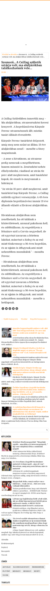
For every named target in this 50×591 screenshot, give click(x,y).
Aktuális (4, 540)
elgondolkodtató (21, 567)
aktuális (13, 54)
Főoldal (5, 54)
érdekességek (38, 567)
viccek (5, 575)
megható (17, 571)
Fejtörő (4, 547)
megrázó (27, 571)
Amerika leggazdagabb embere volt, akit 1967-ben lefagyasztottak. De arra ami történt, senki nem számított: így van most (30, 331)
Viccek (4, 555)
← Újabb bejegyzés (9, 319)
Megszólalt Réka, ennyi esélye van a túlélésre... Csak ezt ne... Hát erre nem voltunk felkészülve (29, 484)
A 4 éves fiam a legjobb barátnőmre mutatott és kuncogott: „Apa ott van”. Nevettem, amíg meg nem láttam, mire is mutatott (30, 465)
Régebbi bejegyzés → (39, 319)
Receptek (5, 551)
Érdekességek (7, 543)
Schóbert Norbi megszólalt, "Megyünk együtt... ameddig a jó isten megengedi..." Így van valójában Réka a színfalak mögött (30, 445)
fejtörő (6, 571)
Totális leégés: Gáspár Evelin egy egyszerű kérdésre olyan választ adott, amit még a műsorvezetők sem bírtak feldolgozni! (30, 371)
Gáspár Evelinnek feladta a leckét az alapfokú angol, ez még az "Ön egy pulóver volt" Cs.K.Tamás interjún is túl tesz (29, 351)
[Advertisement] (25, 23)
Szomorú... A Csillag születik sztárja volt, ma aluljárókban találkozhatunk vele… (21, 65)
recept (37, 571)
